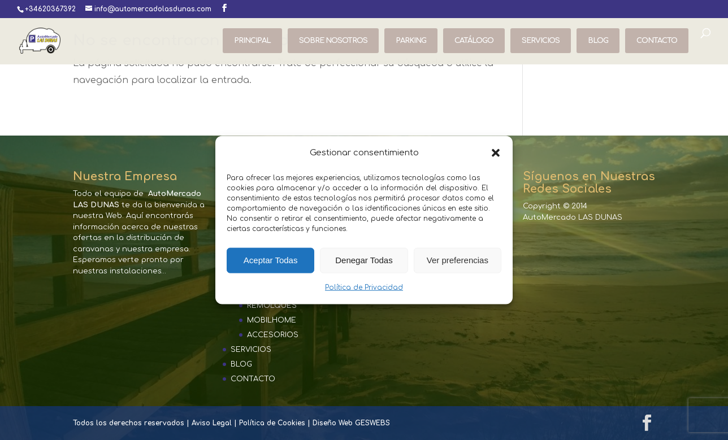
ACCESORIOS (272, 335)
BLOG (598, 41)
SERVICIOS (541, 41)
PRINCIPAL (252, 41)
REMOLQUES (272, 306)
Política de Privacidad (364, 287)
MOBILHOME (271, 320)
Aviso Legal (212, 423)
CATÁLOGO (473, 41)
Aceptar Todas (271, 260)
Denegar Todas (363, 260)
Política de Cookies (272, 423)
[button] (495, 152)
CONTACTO (656, 41)
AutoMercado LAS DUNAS (572, 217)
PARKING (411, 41)
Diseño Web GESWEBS (351, 423)
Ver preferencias (457, 260)
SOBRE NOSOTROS (333, 41)
